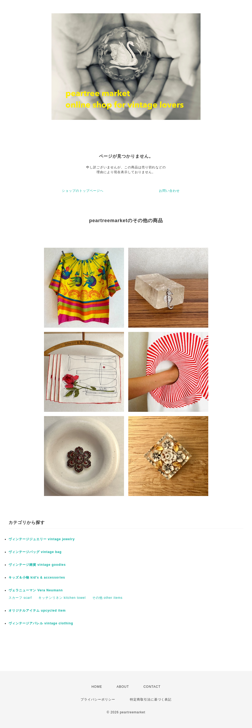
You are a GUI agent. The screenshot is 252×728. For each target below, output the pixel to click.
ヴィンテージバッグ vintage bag (35, 552)
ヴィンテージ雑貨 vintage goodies (37, 565)
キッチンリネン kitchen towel (62, 598)
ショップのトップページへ (82, 191)
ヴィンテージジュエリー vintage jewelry (42, 539)
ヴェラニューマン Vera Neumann (36, 590)
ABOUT (123, 687)
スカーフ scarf (20, 598)
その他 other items (107, 598)
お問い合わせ (169, 191)
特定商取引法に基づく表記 (150, 699)
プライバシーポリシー (98, 699)
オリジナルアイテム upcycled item (37, 610)
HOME (96, 687)
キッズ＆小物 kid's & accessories (37, 577)
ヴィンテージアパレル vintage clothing (41, 623)
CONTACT (152, 687)
